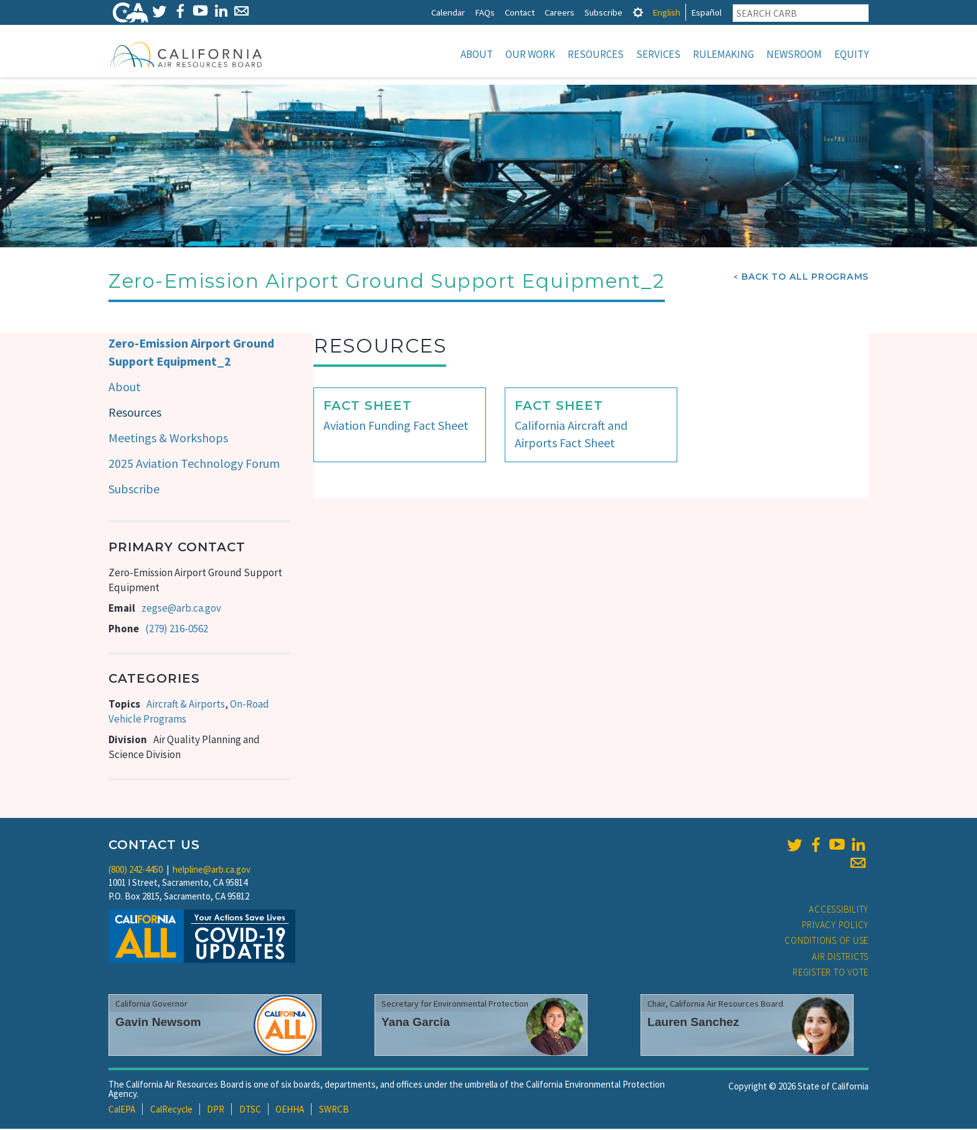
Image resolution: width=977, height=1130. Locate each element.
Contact (520, 12)
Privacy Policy (835, 926)
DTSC (250, 1110)
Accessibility (839, 910)
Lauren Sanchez (693, 1023)
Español (706, 12)
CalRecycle (171, 1110)
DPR (215, 1110)
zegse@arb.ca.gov (181, 609)
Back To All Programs (805, 277)
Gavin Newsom (158, 1023)
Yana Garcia (415, 1023)
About (476, 54)
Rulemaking (723, 54)
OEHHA (289, 1110)
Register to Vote (831, 973)
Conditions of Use (826, 941)
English (666, 12)
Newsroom (794, 54)
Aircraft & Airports (185, 705)
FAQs (485, 12)
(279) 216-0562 (176, 630)
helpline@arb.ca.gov (211, 870)
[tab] (638, 12)
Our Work (530, 54)
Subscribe (603, 12)
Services (658, 54)
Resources (596, 54)
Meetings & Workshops (168, 439)
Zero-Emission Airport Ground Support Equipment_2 (191, 353)
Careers (559, 12)
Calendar (448, 12)
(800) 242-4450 (135, 870)
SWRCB (334, 1110)
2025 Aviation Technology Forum (194, 464)
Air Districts (840, 958)
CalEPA (121, 1110)
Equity (851, 54)
